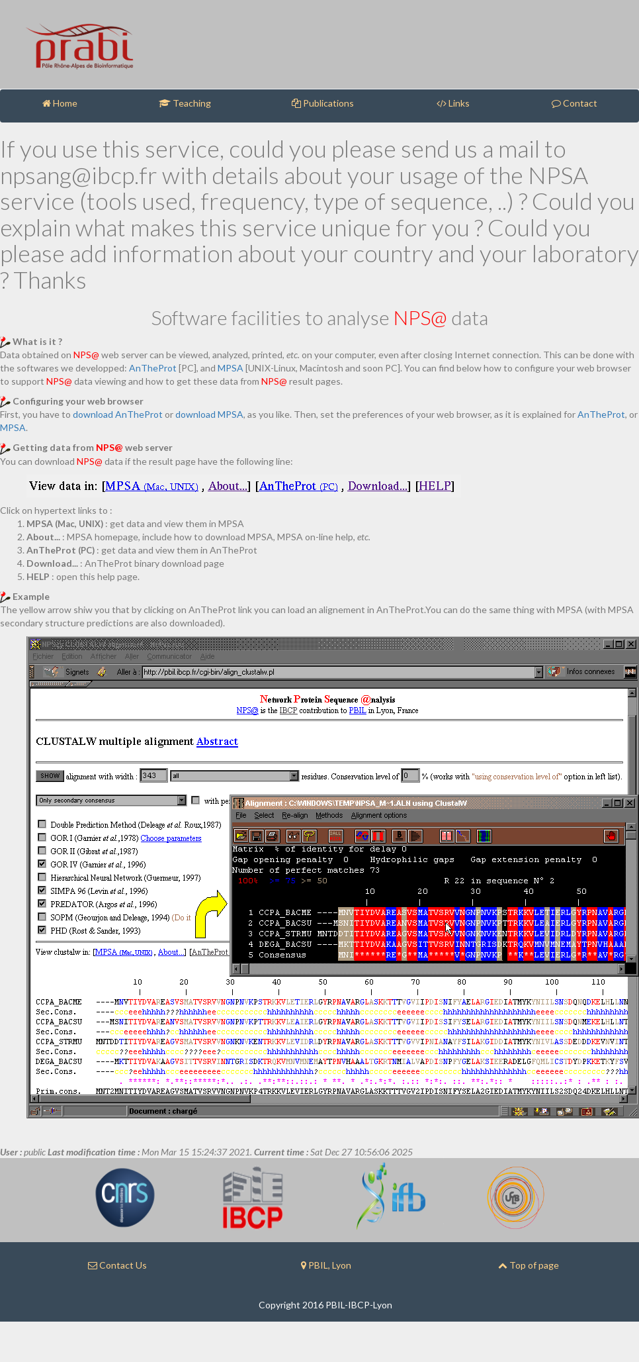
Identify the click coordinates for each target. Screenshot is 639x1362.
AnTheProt (153, 367)
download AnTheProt (118, 414)
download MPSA (209, 414)
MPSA (230, 367)
